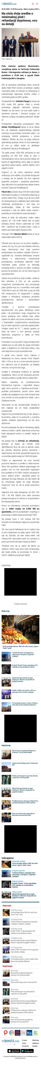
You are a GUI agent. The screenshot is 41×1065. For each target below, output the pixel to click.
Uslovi (24, 1043)
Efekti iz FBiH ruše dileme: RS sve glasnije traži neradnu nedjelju (24, 691)
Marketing (35, 1040)
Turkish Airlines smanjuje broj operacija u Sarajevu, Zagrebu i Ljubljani (23, 654)
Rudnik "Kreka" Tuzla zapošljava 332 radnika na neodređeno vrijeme (25, 666)
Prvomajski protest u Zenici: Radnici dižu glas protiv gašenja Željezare (25, 704)
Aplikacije (35, 1043)
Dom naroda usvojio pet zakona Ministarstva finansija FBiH (23, 814)
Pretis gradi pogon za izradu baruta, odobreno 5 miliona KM (25, 776)
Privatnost (25, 1046)
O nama (24, 1040)
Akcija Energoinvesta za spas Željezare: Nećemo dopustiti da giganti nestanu (23, 679)
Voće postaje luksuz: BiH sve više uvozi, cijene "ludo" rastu (20, 647)
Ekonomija (18, 910)
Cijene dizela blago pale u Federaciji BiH (25, 764)
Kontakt (34, 1046)
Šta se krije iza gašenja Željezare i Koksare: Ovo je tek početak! (24, 751)
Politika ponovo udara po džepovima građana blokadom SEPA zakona (25, 802)
